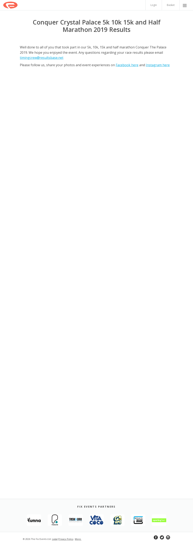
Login (153, 5)
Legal (55, 538)
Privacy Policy (65, 538)
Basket (171, 5)
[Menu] (185, 5)
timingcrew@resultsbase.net (41, 57)
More (78, 538)
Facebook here (127, 65)
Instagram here (158, 65)
